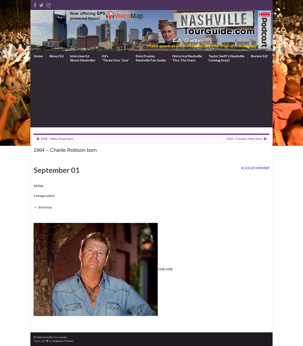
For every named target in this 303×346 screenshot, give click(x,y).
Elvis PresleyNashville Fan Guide (151, 58)
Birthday (45, 207)
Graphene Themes (62, 340)
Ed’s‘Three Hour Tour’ (115, 58)
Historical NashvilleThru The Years (187, 58)
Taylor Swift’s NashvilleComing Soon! (226, 58)
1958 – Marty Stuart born (57, 138)
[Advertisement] (151, 96)
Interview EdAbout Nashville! (83, 58)
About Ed (56, 56)
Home (38, 56)
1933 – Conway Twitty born (244, 138)
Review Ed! (259, 56)
